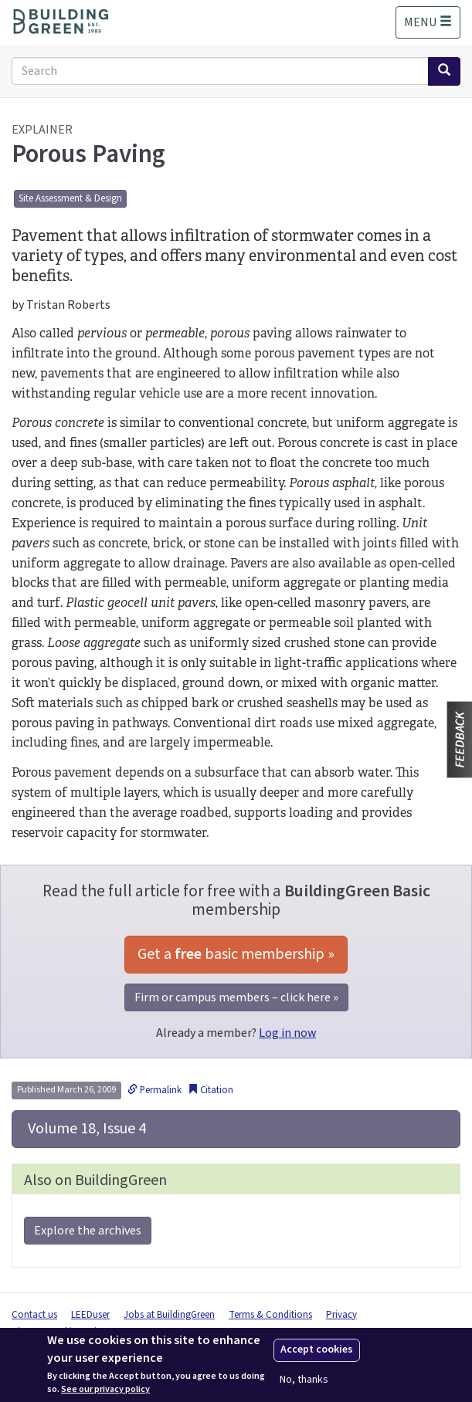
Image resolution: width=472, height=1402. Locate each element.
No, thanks (304, 1380)
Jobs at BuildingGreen (169, 1315)
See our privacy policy (105, 1389)
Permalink (154, 1090)
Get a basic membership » (236, 954)
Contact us (34, 1315)
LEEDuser (90, 1315)
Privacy (341, 1315)
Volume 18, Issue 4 (85, 1129)
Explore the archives (87, 1230)
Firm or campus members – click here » (236, 997)
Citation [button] (210, 1090)
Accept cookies (316, 1349)
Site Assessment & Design (70, 198)
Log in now (287, 1032)
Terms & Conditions (270, 1315)
